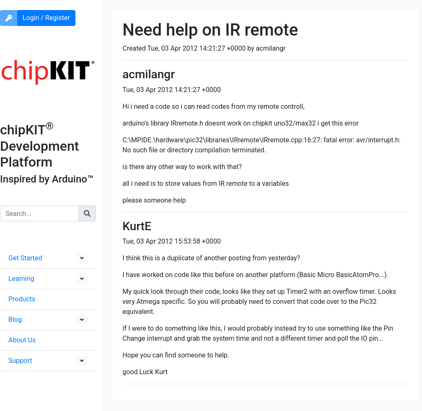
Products (21, 299)
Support (20, 361)
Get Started (25, 258)
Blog (15, 320)
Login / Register (46, 18)
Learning (21, 279)
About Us (22, 340)
